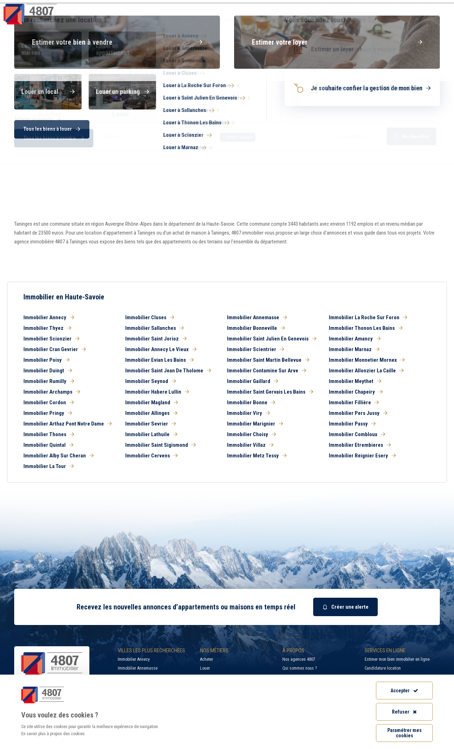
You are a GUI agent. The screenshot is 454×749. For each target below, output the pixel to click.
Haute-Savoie (27, 93)
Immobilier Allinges (151, 413)
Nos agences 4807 (298, 659)
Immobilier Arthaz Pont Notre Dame (67, 424)
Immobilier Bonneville (256, 328)
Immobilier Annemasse (257, 317)
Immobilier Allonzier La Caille (366, 370)
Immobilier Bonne (251, 402)
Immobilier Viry (248, 413)
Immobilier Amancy (355, 339)
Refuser (404, 712)
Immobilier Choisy (251, 434)
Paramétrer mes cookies (404, 732)
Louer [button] (120, 114)
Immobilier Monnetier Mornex (367, 360)
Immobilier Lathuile (151, 434)
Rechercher (411, 136)
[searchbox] (259, 136)
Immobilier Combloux (357, 434)
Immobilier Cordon (48, 402)
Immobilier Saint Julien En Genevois (271, 339)
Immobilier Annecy (48, 317)
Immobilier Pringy (47, 413)
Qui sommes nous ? (299, 668)
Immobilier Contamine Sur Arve (266, 370)
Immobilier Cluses (149, 317)
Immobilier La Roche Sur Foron (368, 317)
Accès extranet (428, 5)
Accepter (404, 690)
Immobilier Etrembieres (360, 445)
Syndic (280, 19)
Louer (205, 668)
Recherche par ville (312, 5)
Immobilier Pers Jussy (358, 413)
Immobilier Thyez (47, 328)
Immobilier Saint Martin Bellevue (268, 360)
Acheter (206, 659)
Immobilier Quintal (48, 445)
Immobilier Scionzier (51, 339)
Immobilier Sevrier (150, 424)
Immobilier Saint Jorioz (156, 339)
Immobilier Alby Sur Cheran (58, 455)
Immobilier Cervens (151, 455)
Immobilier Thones (48, 434)
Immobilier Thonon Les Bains (366, 328)
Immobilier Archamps (51, 392)
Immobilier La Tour (48, 466)
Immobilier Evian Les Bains (159, 360)
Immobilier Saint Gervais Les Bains (270, 392)
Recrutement (375, 5)
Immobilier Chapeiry (356, 392)
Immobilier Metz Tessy (257, 455)
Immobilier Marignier (255, 424)
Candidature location (383, 668)
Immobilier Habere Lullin (157, 392)
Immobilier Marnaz (354, 349)
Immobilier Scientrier (255, 349)
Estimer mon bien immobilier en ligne (397, 659)
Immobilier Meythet (355, 381)
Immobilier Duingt (47, 370)
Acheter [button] (49, 114)
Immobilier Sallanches (154, 328)
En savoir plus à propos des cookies (53, 733)
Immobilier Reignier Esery (362, 455)
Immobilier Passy (352, 424)
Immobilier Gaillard (252, 381)
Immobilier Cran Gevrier (54, 349)
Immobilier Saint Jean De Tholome (168, 370)
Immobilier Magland (151, 402)
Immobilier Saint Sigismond (160, 445)
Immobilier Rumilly (48, 381)
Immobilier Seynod (150, 381)
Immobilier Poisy (46, 360)
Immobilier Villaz (250, 445)
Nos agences (417, 19)
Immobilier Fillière (354, 402)
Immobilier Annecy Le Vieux (160, 349)
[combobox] (267, 136)
